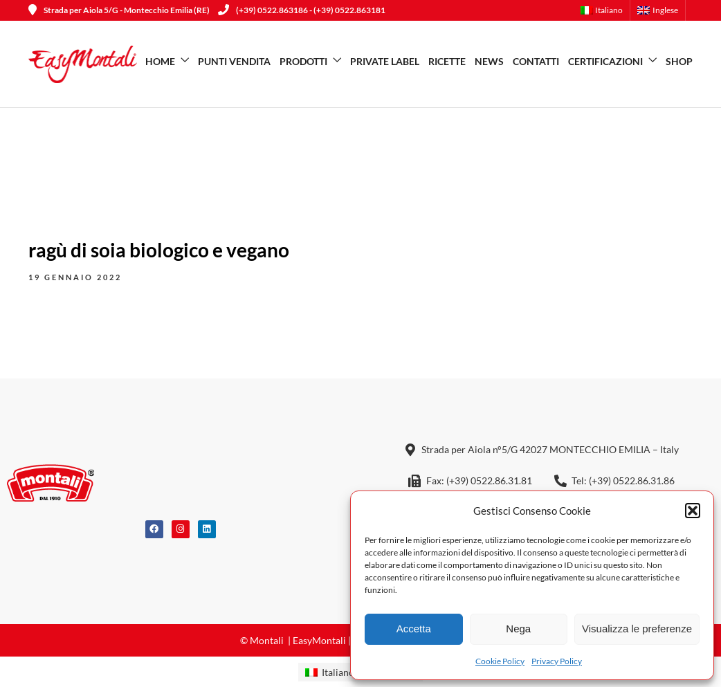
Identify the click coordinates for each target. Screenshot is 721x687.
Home (160, 61)
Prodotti (303, 61)
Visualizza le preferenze (637, 628)
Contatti (536, 61)
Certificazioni (605, 61)
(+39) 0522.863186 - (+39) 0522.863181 (301, 10)
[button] (693, 510)
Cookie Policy (499, 661)
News (489, 61)
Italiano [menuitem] (338, 672)
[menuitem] (606, 10)
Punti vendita (234, 61)
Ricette (447, 61)
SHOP (679, 61)
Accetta (413, 628)
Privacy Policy (556, 661)
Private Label (384, 61)
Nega (518, 628)
